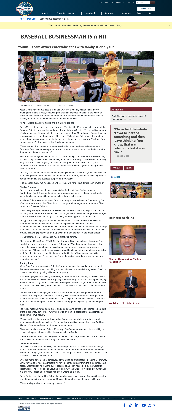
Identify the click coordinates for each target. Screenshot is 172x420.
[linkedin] (136, 407)
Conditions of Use (46, 401)
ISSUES (129, 170)
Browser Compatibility (65, 401)
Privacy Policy (30, 401)
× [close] (169, 27)
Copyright (81, 401)
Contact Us (130, 2)
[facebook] (124, 407)
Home (21, 21)
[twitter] (154, 408)
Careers (105, 401)
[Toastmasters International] (24, 8)
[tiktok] (130, 407)
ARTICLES (116, 170)
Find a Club (109, 2)
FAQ (20, 401)
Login (101, 2)
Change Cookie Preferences (123, 401)
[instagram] (149, 407)
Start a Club (119, 2)
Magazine (32, 21)
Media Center (93, 401)
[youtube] (143, 407)
